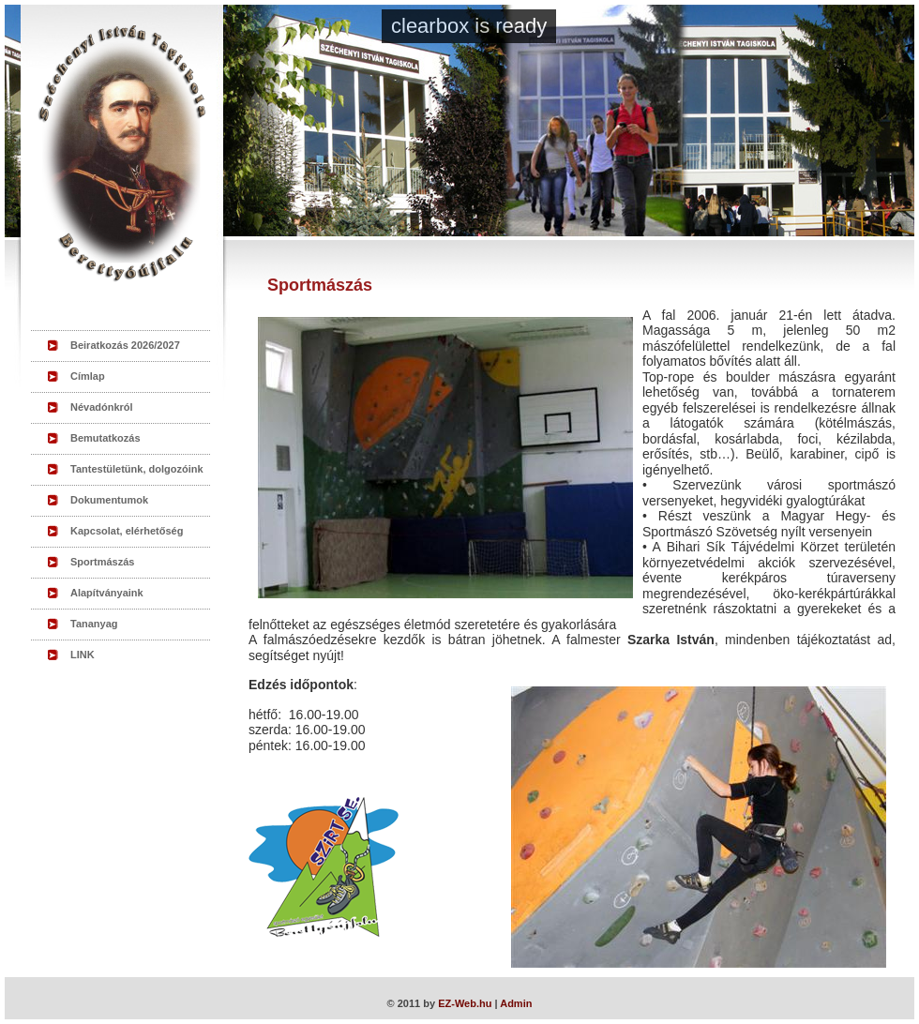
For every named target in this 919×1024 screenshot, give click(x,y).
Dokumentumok (109, 499)
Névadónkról (101, 407)
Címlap (87, 376)
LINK (82, 654)
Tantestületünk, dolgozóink (136, 468)
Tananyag (94, 623)
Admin (516, 1003)
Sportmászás (102, 561)
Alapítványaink (106, 592)
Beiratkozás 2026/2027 (125, 345)
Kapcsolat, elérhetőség (126, 530)
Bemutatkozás (105, 438)
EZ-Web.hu (464, 1003)
